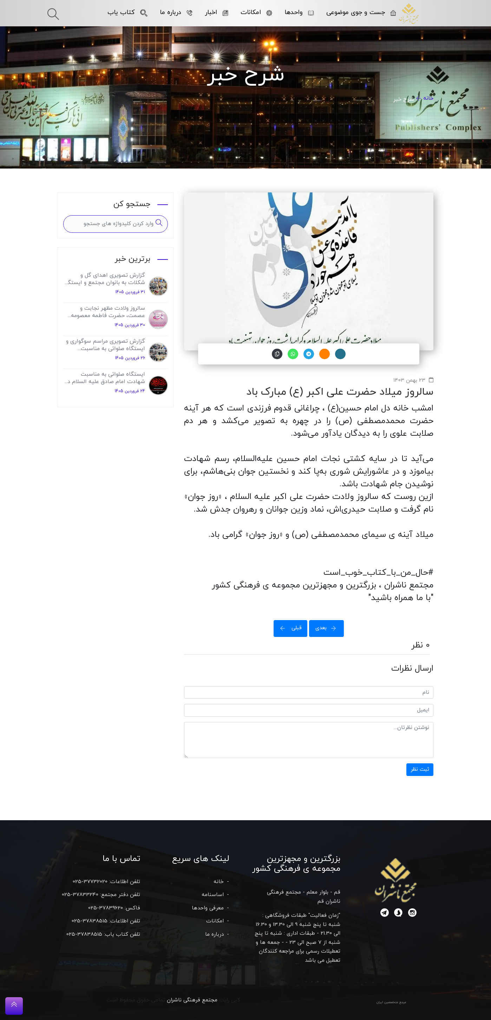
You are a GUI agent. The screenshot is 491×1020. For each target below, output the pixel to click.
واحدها (299, 12)
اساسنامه (213, 895)
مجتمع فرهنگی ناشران (192, 1000)
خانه (428, 98)
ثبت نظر (420, 769)
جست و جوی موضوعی (361, 12)
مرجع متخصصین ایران (391, 1002)
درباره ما (176, 12)
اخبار (216, 12)
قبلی (289, 628)
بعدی (328, 628)
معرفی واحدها (208, 908)
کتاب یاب (127, 12)
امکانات (256, 12)
